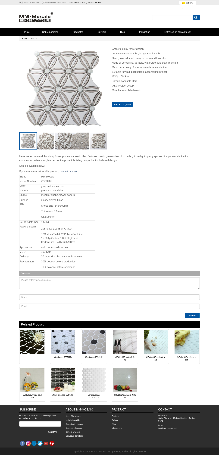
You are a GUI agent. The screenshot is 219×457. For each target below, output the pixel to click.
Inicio (27, 32)
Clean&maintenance (74, 424)
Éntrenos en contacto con (177, 32)
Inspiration (145, 32)
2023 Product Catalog (78, 2)
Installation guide (73, 420)
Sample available (73, 432)
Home (24, 38)
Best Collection (94, 2)
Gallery (115, 420)
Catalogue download (74, 436)
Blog (123, 32)
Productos (79, 32)
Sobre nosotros (51, 32)
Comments (192, 315)
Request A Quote (122, 104)
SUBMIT (53, 432)
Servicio (102, 32)
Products (33, 38)
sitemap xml (117, 428)
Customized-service (74, 428)
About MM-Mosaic (73, 416)
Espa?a (187, 2)
